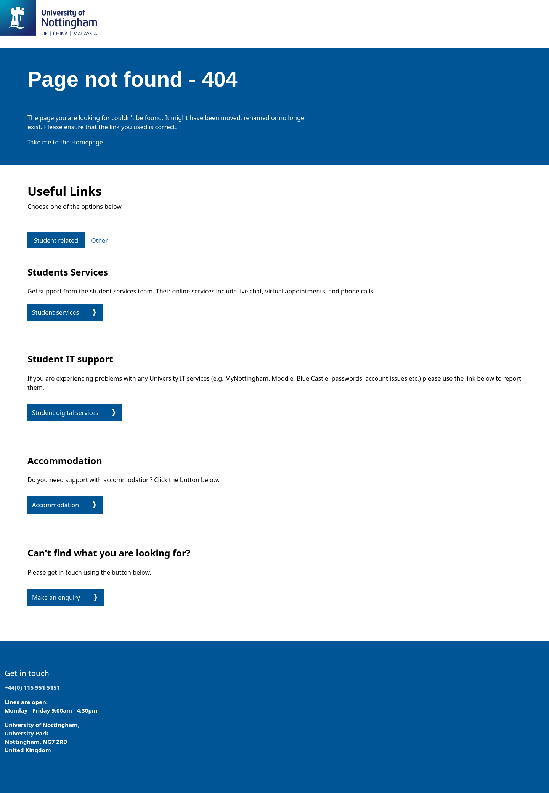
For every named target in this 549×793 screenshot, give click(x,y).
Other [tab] (99, 240)
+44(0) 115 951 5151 (32, 687)
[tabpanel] (274, 435)
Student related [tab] (56, 240)
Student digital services (65, 413)
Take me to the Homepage (65, 142)
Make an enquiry (56, 597)
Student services (55, 312)
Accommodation (55, 505)
